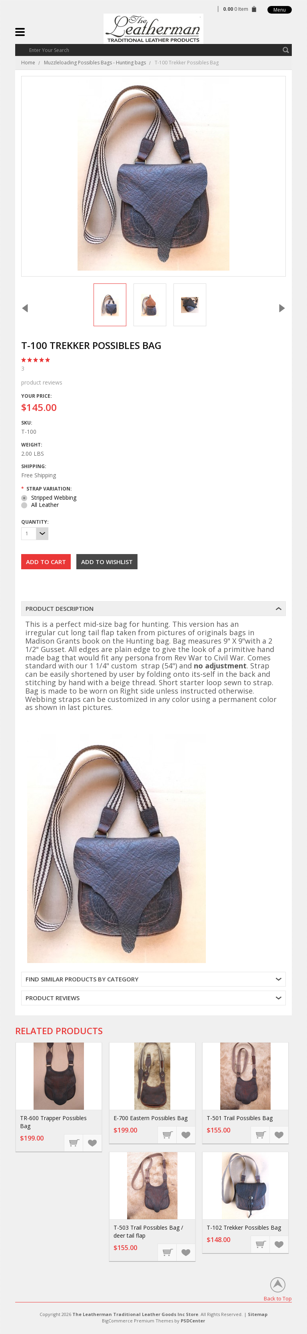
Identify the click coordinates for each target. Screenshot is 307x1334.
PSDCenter (193, 1321)
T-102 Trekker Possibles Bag (244, 1227)
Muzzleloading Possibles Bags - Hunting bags (95, 62)
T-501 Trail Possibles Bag (240, 1118)
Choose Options (74, 1143)
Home (28, 62)
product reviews (153, 375)
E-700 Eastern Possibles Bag (150, 1118)
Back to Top (278, 1298)
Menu (279, 9)
